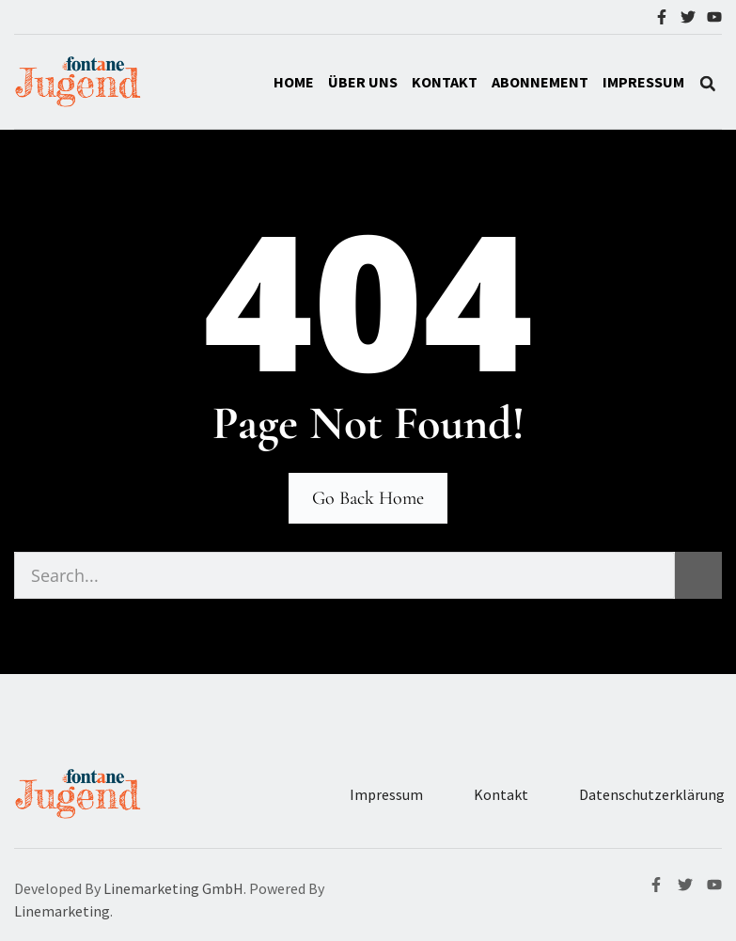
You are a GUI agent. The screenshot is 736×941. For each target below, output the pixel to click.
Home (294, 81)
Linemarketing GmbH (173, 888)
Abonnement (540, 81)
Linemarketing (62, 911)
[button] (708, 84)
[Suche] (698, 575)
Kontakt (445, 81)
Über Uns (363, 81)
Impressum (386, 794)
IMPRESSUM (643, 81)
